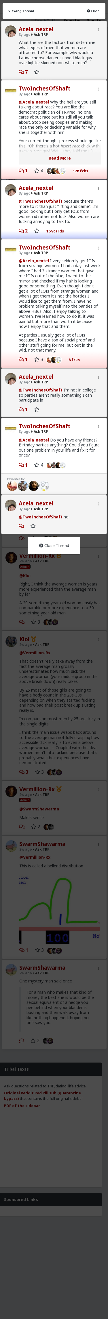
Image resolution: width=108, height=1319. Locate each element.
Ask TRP (39, 34)
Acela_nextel (36, 29)
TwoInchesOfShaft (45, 88)
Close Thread (54, 545)
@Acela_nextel (34, 102)
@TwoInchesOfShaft (40, 201)
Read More (60, 158)
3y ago (25, 34)
